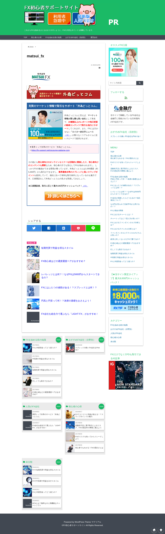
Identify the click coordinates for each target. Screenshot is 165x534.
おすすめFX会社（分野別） (121, 329)
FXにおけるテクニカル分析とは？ (123, 229)
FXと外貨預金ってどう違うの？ (44, 348)
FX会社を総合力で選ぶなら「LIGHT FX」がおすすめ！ (69, 314)
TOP (25, 37)
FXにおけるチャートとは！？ (121, 214)
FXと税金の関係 (116, 210)
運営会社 (94, 37)
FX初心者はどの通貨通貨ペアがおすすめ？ (63, 261)
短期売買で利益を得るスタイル (57, 248)
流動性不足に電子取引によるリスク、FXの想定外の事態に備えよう (88, 426)
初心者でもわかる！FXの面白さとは (89, 448)
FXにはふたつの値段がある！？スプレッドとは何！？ (69, 287)
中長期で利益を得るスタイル (43, 359)
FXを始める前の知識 (53, 37)
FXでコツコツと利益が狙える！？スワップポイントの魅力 (89, 415)
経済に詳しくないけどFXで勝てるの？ (125, 239)
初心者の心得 (36, 37)
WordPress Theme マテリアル (88, 522)
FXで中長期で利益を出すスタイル (45, 481)
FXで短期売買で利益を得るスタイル (46, 470)
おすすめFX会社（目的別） (76, 37)
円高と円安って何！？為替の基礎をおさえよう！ (66, 300)
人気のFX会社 (116, 333)
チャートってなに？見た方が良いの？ (125, 218)
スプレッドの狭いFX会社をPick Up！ (125, 136)
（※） (67, 135)
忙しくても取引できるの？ (42, 381)
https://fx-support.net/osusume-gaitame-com (51, 150)
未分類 (113, 341)
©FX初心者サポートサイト (73, 525)
